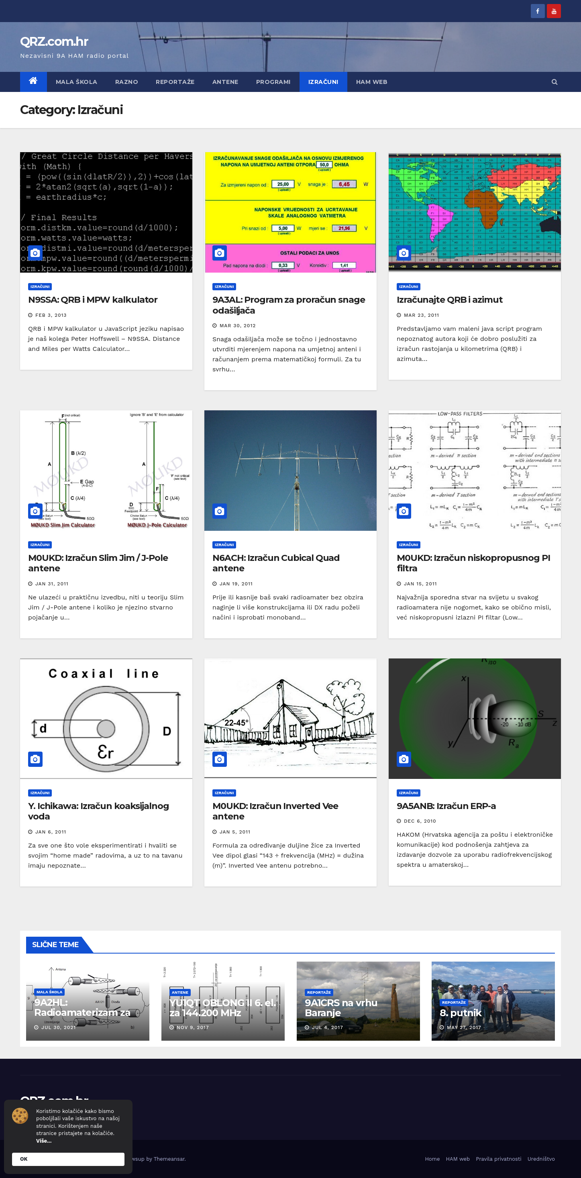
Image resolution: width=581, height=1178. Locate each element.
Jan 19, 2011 (236, 584)
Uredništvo (541, 1159)
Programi (273, 82)
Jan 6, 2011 (50, 832)
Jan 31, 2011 (52, 584)
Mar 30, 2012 (238, 325)
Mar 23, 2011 (421, 315)
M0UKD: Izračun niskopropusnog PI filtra (473, 563)
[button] (555, 82)
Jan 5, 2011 (235, 832)
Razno (127, 82)
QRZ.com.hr (54, 41)
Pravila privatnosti (499, 1159)
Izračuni (323, 82)
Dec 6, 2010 (420, 821)
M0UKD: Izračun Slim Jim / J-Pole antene (98, 563)
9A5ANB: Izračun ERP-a (446, 806)
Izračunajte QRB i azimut (450, 299)
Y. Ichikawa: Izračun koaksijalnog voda (98, 811)
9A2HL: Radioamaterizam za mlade (82, 1012)
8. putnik (460, 1013)
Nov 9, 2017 (193, 1027)
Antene (225, 82)
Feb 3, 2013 (51, 315)
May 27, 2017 (464, 1027)
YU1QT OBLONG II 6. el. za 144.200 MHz (222, 1008)
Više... (43, 1141)
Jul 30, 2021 (58, 1027)
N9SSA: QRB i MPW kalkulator (92, 299)
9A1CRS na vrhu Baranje (340, 1008)
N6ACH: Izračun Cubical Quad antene (276, 563)
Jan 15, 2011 (420, 584)
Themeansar (169, 1159)
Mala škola (77, 82)
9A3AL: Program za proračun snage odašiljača (288, 305)
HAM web (372, 82)
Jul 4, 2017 (327, 1027)
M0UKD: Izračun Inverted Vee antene (275, 811)
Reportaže (175, 82)
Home (432, 1159)
